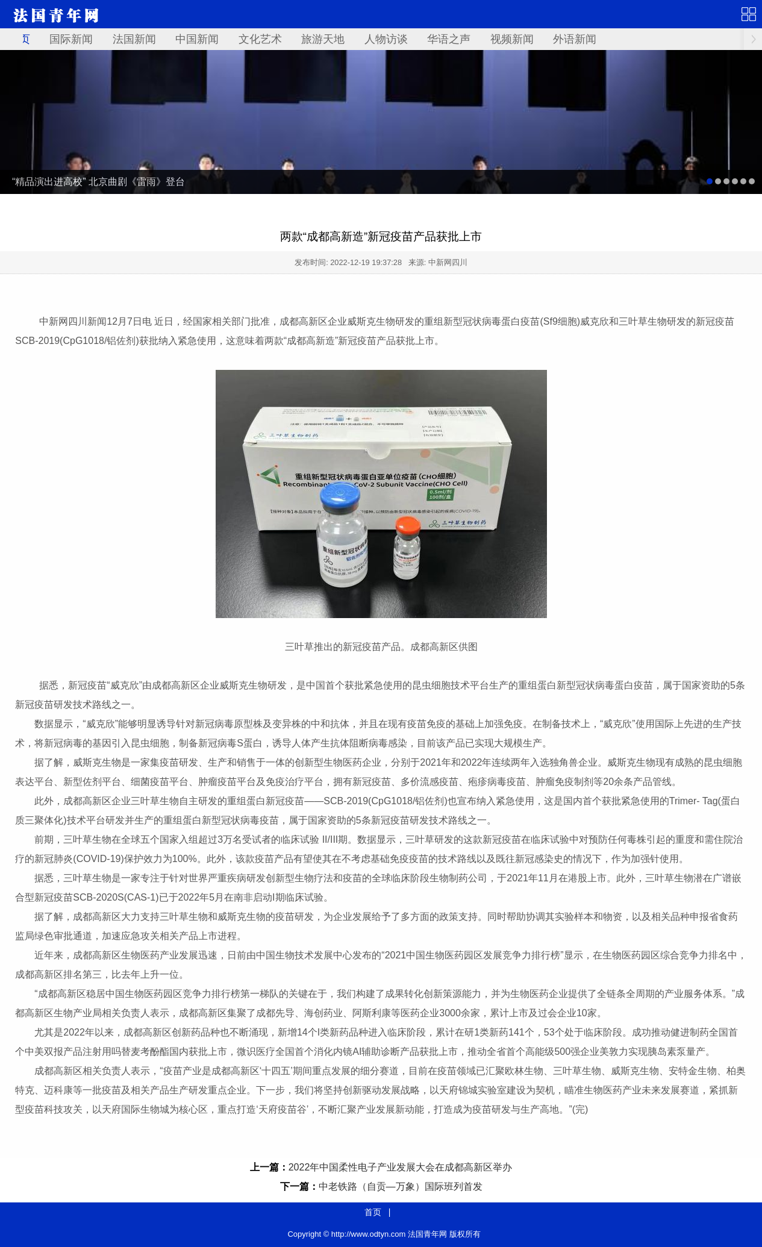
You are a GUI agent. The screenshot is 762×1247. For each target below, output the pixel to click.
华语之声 (448, 39)
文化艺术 (260, 39)
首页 (372, 1212)
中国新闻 (197, 39)
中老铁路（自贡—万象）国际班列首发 (400, 1186)
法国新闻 (134, 39)
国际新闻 (71, 39)
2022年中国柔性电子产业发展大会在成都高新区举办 (401, 1167)
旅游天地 (323, 39)
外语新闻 (574, 39)
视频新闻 (512, 39)
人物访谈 (386, 39)
